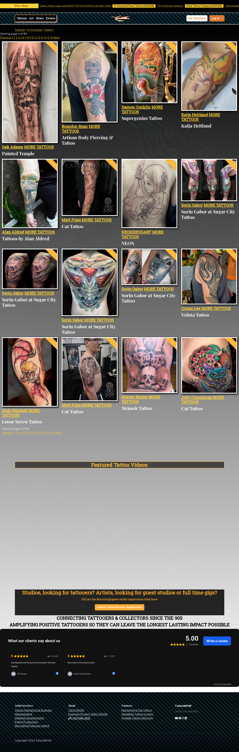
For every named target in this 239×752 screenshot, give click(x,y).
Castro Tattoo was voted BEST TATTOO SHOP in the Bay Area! (80, 5)
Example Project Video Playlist (88, 714)
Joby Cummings (196, 397)
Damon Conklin (136, 107)
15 (48, 37)
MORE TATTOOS (39, 147)
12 (39, 37)
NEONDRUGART (136, 232)
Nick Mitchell (14, 410)
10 (33, 37)
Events (50, 18)
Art (31, 18)
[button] (196, 18)
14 (45, 37)
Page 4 (49, 29)
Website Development (29, 718)
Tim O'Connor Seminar (175, 5)
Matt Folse (72, 219)
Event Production (26, 721)
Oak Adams (12, 147)
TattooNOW (76, 710)
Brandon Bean (75, 126)
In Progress (34, 29)
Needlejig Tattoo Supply (137, 714)
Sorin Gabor (192, 205)
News (39, 18)
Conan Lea (190, 308)
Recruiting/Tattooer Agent (32, 725)
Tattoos (22, 18)
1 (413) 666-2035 (79, 718)
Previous (5, 37)
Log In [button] (215, 18)
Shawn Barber (135, 397)
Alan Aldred (13, 232)
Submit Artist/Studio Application (119, 607)
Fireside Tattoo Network (137, 718)
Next (56, 37)
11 (36, 37)
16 (51, 37)
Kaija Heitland (194, 114)
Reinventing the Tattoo (137, 710)
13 (42, 37)
